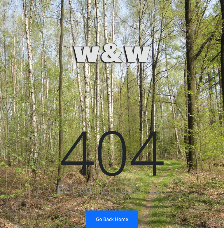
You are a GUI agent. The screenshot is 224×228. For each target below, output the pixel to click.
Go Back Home (112, 219)
